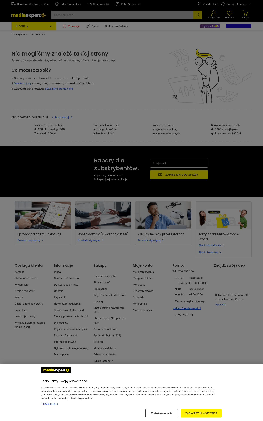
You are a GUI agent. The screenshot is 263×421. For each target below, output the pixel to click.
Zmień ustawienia (161, 413)
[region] (131, 392)
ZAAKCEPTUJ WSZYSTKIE (201, 413)
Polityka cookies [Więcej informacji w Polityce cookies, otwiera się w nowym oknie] (49, 403)
